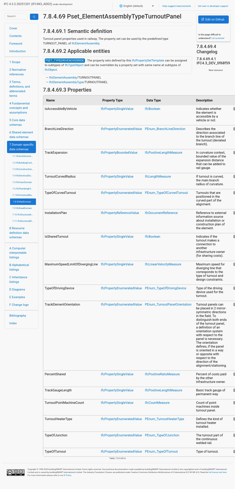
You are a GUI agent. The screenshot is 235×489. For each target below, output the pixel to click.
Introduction (17, 51)
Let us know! (218, 38)
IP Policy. (68, 475)
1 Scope (14, 62)
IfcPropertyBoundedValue (119, 152)
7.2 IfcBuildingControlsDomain (24, 162)
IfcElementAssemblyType (66, 82)
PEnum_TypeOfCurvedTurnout (166, 193)
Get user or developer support (213, 6)
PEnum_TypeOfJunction (162, 435)
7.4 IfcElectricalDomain (24, 175)
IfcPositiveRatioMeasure (162, 374)
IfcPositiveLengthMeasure (163, 152)
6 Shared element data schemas (21, 135)
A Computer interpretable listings (18, 253)
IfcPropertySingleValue (117, 109)
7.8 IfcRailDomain (22, 201)
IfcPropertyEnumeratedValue (121, 129)
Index (13, 323)
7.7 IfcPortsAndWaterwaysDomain (24, 195)
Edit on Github (212, 19)
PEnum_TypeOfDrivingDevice (165, 288)
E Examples (17, 297)
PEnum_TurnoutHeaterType (164, 419)
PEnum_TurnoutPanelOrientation (168, 304)
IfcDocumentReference (161, 213)
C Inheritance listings (18, 279)
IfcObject (51, 70)
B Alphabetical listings (19, 267)
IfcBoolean (152, 109)
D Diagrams (17, 289)
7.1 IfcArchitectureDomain (24, 156)
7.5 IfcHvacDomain (22, 182)
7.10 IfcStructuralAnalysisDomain (24, 214)
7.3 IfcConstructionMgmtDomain (24, 169)
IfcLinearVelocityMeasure (163, 264)
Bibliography (17, 315)
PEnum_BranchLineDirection (165, 129)
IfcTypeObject (74, 65)
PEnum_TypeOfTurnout (161, 451)
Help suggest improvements (176, 6)
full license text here (218, 472)
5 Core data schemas (17, 122)
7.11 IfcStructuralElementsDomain (24, 221)
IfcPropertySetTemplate (148, 60)
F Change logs (19, 305)
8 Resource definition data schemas (19, 232)
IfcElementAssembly (85, 43)
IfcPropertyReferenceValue (120, 213)
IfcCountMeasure (157, 403)
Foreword (15, 43)
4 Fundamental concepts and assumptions (19, 108)
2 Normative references (17, 72)
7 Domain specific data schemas (21, 147)
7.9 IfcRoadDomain (22, 208)
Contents (15, 36)
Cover (13, 28)
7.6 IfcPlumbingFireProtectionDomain (24, 188)
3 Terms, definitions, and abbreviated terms (19, 88)
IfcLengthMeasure (158, 176)
